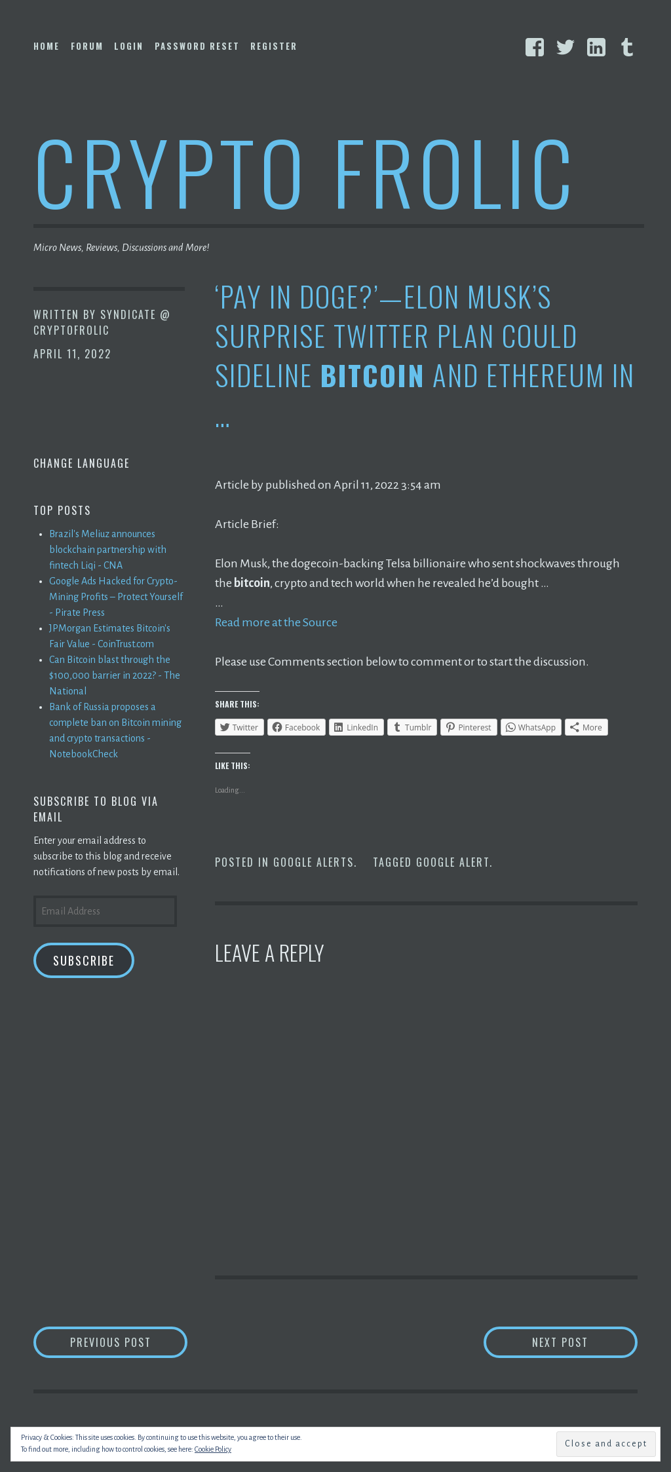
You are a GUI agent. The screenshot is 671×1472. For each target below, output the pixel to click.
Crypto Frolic (305, 170)
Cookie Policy (213, 1449)
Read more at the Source (276, 622)
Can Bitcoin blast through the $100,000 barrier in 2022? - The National (114, 675)
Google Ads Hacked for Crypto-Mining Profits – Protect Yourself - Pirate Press (116, 597)
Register (273, 45)
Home (46, 45)
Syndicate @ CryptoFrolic (102, 322)
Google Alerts (313, 862)
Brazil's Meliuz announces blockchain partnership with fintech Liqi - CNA (107, 550)
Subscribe (84, 960)
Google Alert (452, 862)
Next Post (585, 1342)
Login (129, 45)
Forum (87, 45)
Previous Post (129, 1342)
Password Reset (197, 45)
